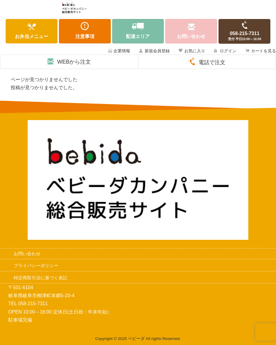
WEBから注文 (74, 62)
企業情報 (121, 50)
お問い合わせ (27, 253)
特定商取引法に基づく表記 (40, 277)
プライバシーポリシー (36, 265)
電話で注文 (212, 62)
